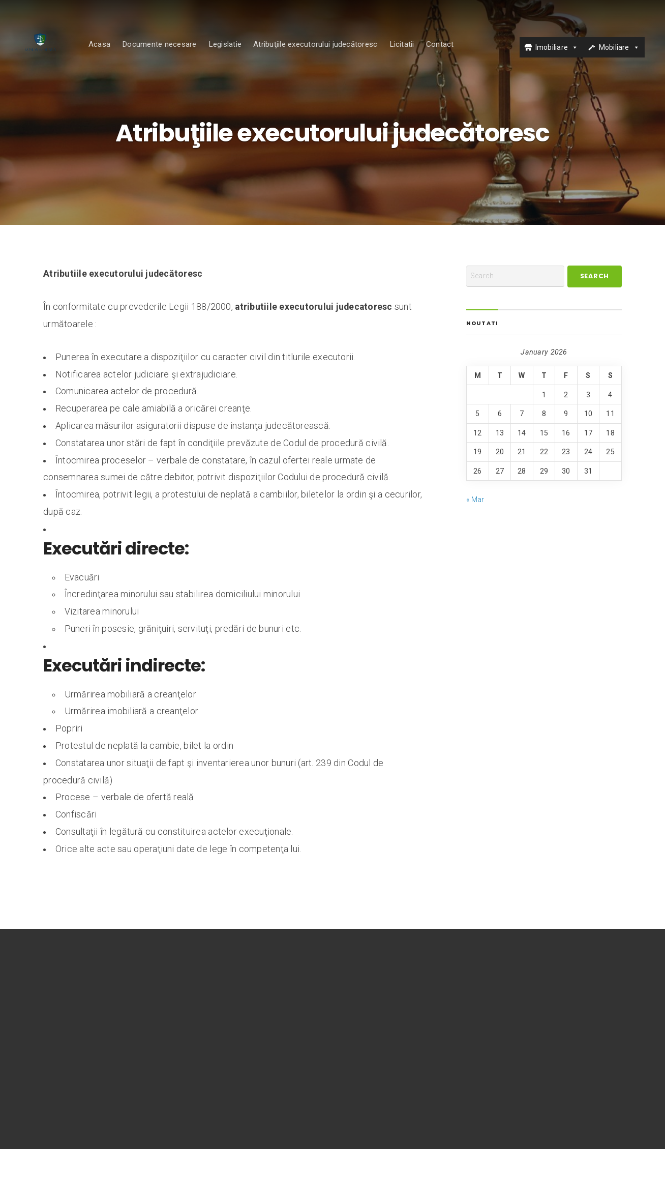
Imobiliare (551, 57)
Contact (460, 54)
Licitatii (421, 54)
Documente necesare (179, 54)
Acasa (119, 54)
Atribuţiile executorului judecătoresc (336, 54)
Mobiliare (614, 57)
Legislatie (244, 54)
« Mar (475, 549)
